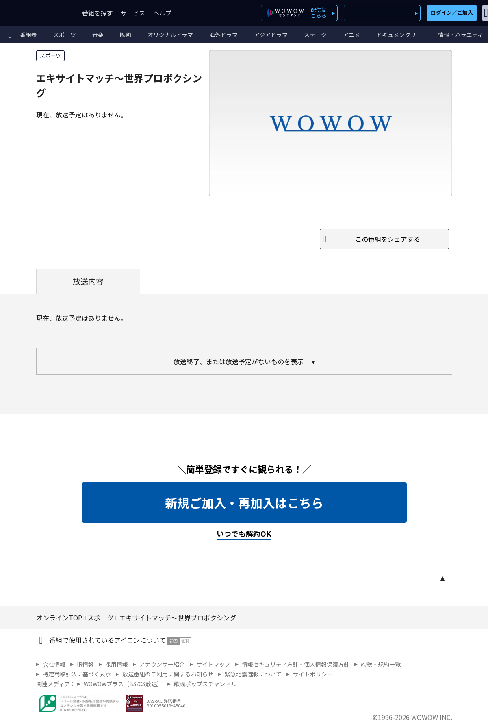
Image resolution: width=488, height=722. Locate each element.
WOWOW (35, 13)
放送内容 (88, 281)
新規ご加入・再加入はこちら (244, 502)
